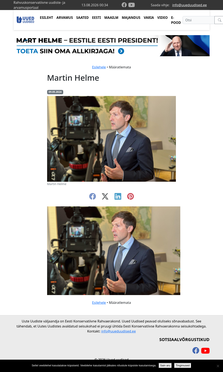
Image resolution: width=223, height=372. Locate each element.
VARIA (149, 17)
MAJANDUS (131, 17)
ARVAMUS (65, 17)
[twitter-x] (105, 197)
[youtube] (131, 5)
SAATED (82, 17)
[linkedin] (118, 197)
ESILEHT (46, 17)
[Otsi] (199, 20)
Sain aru (165, 365)
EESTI (96, 17)
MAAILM (111, 17)
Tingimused (183, 365)
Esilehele (99, 67)
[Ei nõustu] (218, 366)
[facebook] (125, 5)
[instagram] (130, 197)
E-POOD (176, 20)
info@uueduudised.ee (189, 5)
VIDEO (162, 17)
